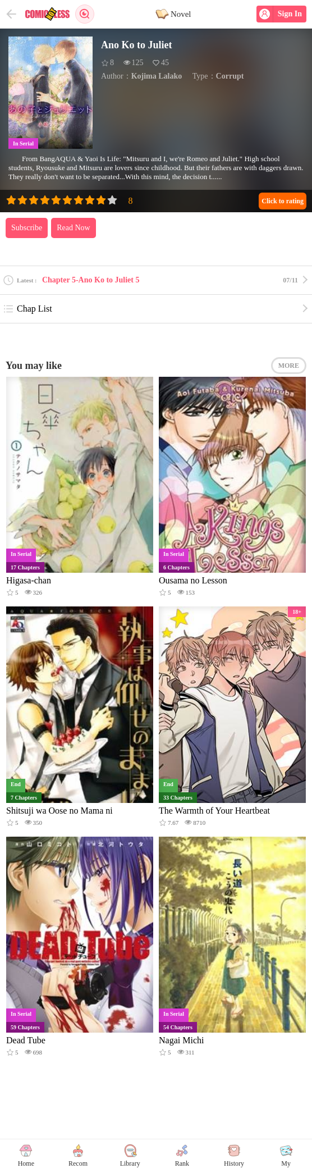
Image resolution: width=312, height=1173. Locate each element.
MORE (288, 365)
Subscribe (26, 227)
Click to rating (282, 201)
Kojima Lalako (156, 76)
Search (84, 14)
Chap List (27, 308)
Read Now (73, 227)
